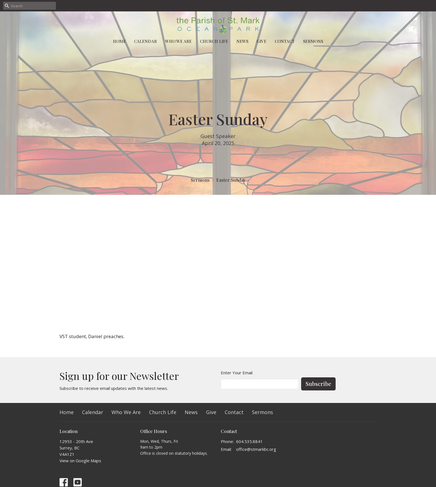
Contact (285, 41)
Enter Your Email (236, 372)
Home (119, 41)
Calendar (145, 41)
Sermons (313, 41)
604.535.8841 (249, 441)
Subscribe (318, 383)
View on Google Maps (80, 460)
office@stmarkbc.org (256, 449)
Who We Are (178, 41)
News (242, 41)
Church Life (214, 41)
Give (261, 41)
